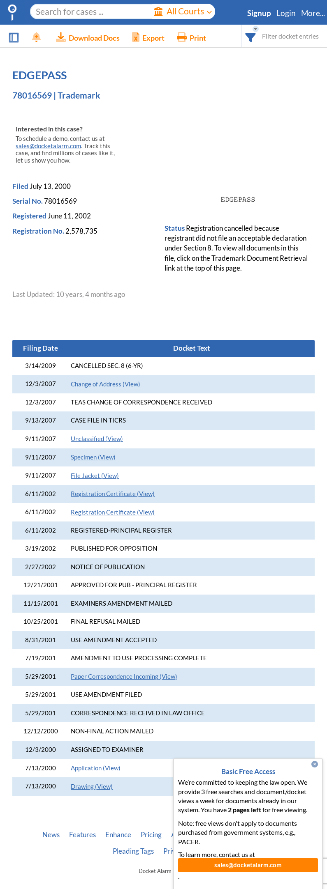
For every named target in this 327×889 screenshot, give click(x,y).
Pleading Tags (133, 851)
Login (286, 13)
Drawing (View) (92, 786)
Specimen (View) (93, 457)
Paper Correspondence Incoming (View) (124, 676)
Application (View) (96, 768)
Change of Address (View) (105, 384)
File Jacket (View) (95, 475)
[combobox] (250, 36)
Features (82, 835)
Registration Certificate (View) (113, 493)
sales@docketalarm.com (48, 145)
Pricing (151, 835)
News (51, 835)
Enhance (118, 835)
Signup (259, 13)
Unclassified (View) (97, 438)
